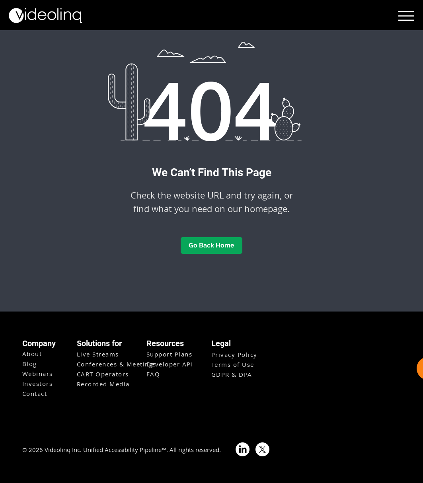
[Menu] (406, 16)
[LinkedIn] (243, 449)
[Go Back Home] (211, 245)
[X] (262, 449)
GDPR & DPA (231, 374)
